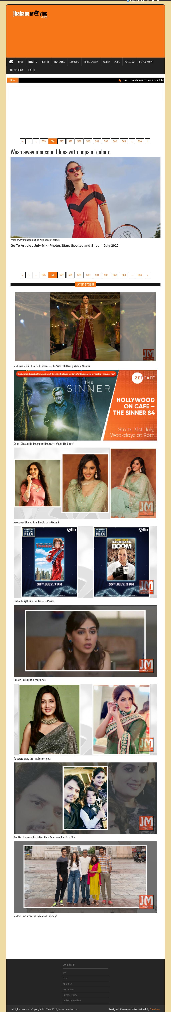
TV (64, 971)
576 (52, 141)
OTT (65, 977)
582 (106, 141)
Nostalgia (129, 61)
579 (79, 141)
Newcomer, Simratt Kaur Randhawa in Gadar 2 (36, 522)
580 (88, 141)
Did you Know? (146, 61)
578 (70, 141)
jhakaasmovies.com (67, 1009)
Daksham (154, 1009)
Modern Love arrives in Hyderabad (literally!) (35, 916)
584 (124, 141)
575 (44, 141)
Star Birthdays (16, 70)
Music (117, 61)
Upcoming (74, 61)
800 (140, 141)
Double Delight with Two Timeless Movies (34, 601)
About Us (67, 982)
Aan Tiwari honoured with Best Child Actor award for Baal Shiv (44, 837)
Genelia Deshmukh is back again (30, 680)
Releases (32, 61)
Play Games (59, 61)
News (20, 61)
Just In (31, 70)
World (106, 61)
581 (97, 141)
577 (61, 141)
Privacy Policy (70, 993)
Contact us (68, 988)
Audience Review (72, 999)
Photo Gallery (91, 61)
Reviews (45, 61)
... (36, 141)
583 (115, 141)
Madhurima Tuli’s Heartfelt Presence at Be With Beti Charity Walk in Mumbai (52, 366)
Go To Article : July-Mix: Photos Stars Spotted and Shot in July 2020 (65, 245)
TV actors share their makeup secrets (32, 758)
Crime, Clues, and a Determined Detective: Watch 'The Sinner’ (44, 444)
